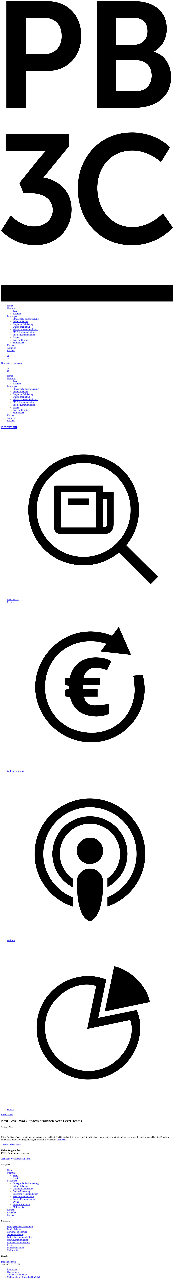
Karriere (17, 313)
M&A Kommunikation (23, 332)
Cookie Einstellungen (17, 1274)
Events (16, 337)
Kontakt (11, 350)
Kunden (10, 345)
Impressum (12, 1269)
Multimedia (18, 342)
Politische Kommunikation (25, 329)
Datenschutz (13, 1272)
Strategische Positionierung (26, 319)
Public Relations (20, 321)
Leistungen (12, 316)
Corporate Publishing (23, 324)
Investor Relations (21, 340)
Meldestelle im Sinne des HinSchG (23, 1277)
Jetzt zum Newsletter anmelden (15, 1158)
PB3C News (7, 1114)
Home (10, 305)
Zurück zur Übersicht (11, 1144)
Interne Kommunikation (24, 334)
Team (15, 311)
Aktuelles (11, 348)
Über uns (11, 308)
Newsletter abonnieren (11, 363)
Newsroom (9, 427)
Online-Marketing (21, 327)
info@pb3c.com (8, 1261)
